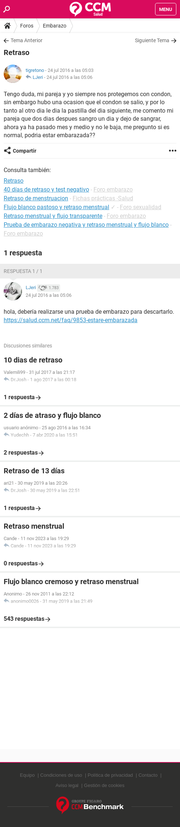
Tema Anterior (27, 40)
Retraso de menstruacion (36, 198)
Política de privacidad (110, 775)
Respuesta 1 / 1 (23, 271)
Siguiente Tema (152, 40)
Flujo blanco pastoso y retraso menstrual (56, 207)
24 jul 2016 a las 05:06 (69, 77)
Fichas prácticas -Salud (103, 198)
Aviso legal (66, 785)
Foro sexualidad (140, 207)
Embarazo (54, 26)
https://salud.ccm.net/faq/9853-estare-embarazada (70, 320)
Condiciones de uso (61, 775)
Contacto (148, 775)
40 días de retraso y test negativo (46, 189)
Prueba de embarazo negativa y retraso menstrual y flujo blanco (86, 224)
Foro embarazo (113, 189)
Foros (26, 26)
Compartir (24, 151)
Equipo (27, 775)
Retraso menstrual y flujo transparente (53, 215)
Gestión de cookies (104, 785)
